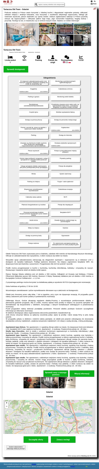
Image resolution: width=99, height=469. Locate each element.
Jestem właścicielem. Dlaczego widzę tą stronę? (16, 447)
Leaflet (82, 432)
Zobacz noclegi (63, 440)
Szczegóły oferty (36, 440)
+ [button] (6, 403)
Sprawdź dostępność (16, 69)
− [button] (6, 406)
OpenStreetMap (90, 432)
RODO (73, 466)
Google (34, 464)
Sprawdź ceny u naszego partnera (55, 374)
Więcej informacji (81, 374)
